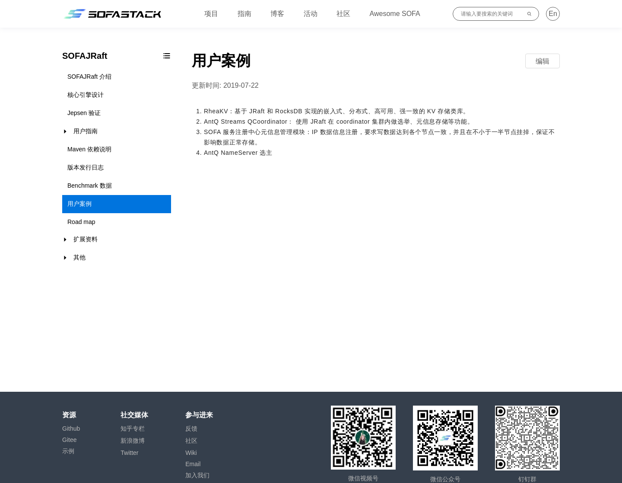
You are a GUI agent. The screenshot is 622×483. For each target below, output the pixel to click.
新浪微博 (133, 440)
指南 (244, 13)
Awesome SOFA (395, 13)
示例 (68, 451)
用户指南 (85, 131)
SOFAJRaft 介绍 (89, 76)
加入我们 (197, 475)
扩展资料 (85, 239)
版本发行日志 (85, 167)
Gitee (69, 439)
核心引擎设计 (85, 94)
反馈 (191, 428)
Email (192, 464)
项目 (211, 13)
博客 (277, 13)
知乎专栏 (133, 428)
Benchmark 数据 (89, 185)
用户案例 (79, 203)
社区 (343, 13)
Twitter (129, 452)
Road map (81, 221)
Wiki (191, 452)
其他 (79, 257)
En (553, 13)
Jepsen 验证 (84, 112)
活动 (310, 13)
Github (71, 428)
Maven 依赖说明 (89, 149)
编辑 (542, 61)
